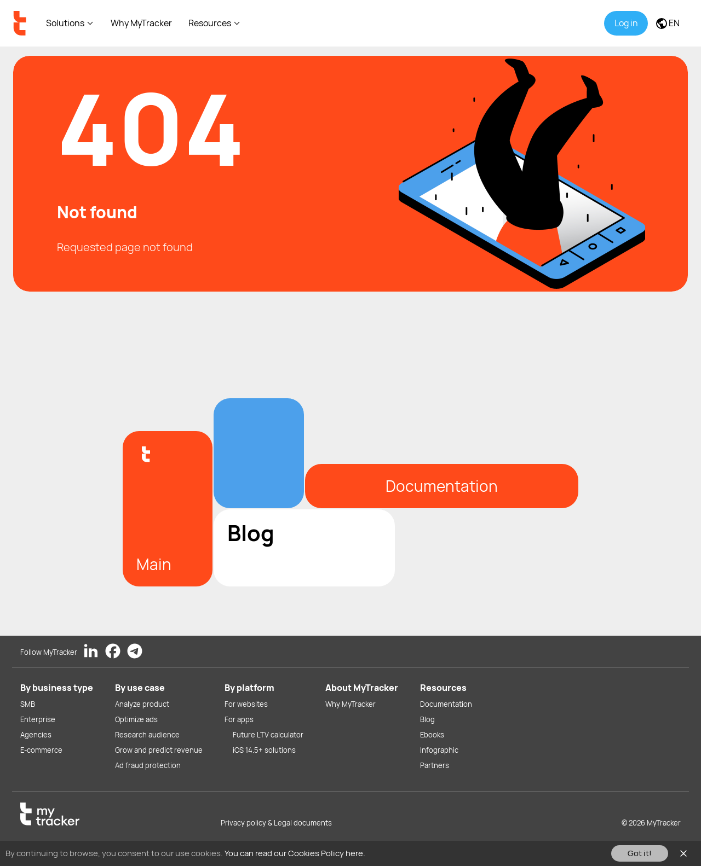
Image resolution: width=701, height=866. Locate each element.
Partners (434, 765)
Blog (427, 719)
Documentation (446, 704)
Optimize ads (136, 719)
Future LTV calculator (268, 735)
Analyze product (142, 704)
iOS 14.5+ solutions (264, 750)
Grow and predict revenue (159, 750)
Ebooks (432, 735)
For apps (239, 719)
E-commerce (41, 750)
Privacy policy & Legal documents (276, 823)
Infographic (439, 750)
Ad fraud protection (148, 765)
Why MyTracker (141, 23)
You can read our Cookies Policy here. (295, 853)
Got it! (640, 853)
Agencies (35, 735)
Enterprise (37, 719)
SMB (27, 704)
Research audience (147, 735)
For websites (246, 704)
